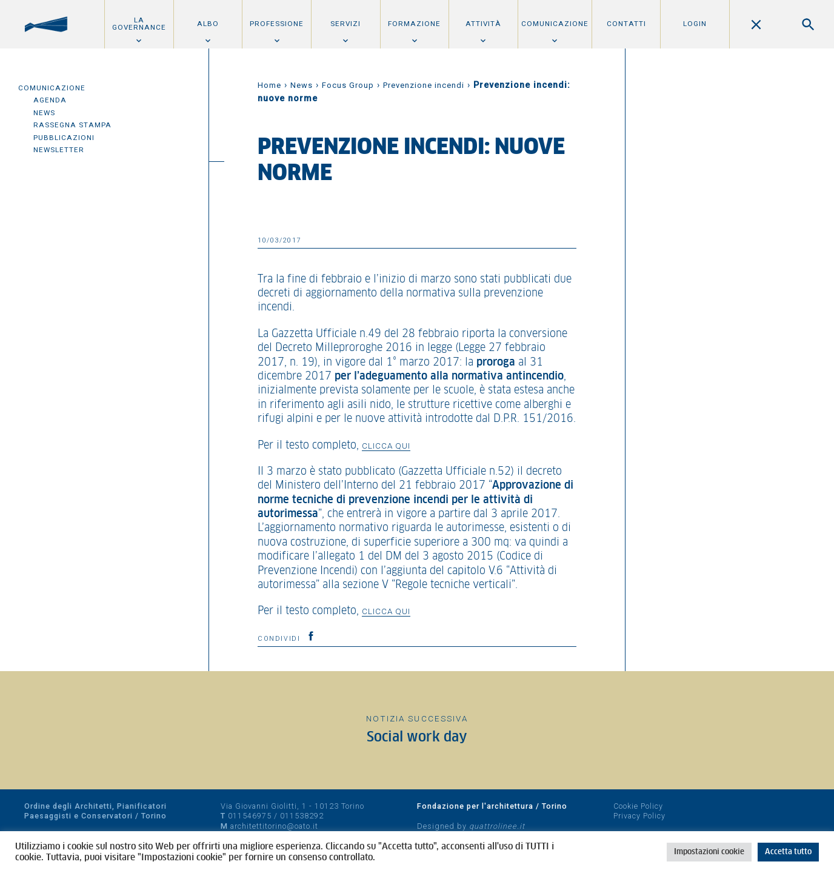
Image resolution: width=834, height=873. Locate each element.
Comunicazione (555, 23)
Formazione (414, 23)
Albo (208, 23)
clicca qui (386, 445)
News (44, 113)
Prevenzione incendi (423, 85)
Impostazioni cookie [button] (709, 852)
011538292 (302, 815)
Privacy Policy (639, 815)
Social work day (417, 737)
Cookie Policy (638, 806)
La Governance (139, 24)
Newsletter (58, 150)
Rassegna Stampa (72, 125)
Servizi (345, 23)
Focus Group (348, 85)
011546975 (250, 815)
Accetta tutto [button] (788, 852)
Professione (277, 23)
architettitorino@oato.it (274, 826)
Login (695, 23)
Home (269, 85)
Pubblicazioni (64, 137)
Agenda (50, 100)
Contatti (626, 23)
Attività (483, 23)
